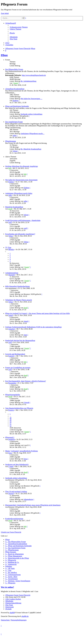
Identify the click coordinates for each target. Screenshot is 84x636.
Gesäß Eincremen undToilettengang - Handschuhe (22, 220)
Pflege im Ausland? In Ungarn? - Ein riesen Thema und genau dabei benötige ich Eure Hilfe (37, 313)
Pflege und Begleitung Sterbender (17, 106)
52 (10, 426)
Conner (10, 466)
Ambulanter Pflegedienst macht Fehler (18, 193)
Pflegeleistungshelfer (12, 395)
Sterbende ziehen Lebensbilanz (31, 114)
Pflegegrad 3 (9, 437)
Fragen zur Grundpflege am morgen (17, 367)
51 (10, 424)
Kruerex (11, 410)
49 (10, 420)
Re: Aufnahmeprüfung (28, 81)
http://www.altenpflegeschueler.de (34, 75)
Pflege (4, 55)
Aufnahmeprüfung (11, 273)
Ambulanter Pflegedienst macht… (33, 133)
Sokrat (15, 151)
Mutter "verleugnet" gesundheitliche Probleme (21, 451)
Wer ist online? (7, 587)
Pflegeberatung (10, 141)
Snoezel (11, 493)
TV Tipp (8, 247)
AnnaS (10, 315)
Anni (25, 335)
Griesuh (26, 402)
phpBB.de (25, 616)
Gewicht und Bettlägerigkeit (15, 354)
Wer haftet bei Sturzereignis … (31, 99)
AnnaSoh (11, 329)
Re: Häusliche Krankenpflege (31, 149)
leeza (10, 453)
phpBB (12, 613)
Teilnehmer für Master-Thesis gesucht (18, 300)
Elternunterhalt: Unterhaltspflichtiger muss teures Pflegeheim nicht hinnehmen (32, 505)
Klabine (15, 101)
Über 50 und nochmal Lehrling (16, 491)
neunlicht (11, 439)
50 (10, 422)
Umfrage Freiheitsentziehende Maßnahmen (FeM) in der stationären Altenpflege (33, 327)
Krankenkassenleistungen (14, 519)
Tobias (10, 236)
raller (14, 135)
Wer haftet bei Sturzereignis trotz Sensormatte (21, 180)
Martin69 (11, 275)
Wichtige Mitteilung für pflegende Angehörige (21, 166)
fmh (9, 168)
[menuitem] (19, 27)
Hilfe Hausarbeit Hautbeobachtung (17, 286)
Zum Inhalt (5, 13)
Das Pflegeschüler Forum (14, 69)
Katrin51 (11, 356)
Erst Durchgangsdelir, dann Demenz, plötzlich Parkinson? (25, 381)
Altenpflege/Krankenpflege (14, 89)
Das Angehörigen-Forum (14, 122)
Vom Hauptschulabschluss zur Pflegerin (19, 408)
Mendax (11, 249)
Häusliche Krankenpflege (14, 207)
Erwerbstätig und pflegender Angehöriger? (20, 234)
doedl (10, 209)
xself (10, 222)
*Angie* (16, 83)
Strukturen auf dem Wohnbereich (16, 464)
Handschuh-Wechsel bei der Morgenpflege (20, 340)
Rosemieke (12, 383)
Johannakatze (28, 499)
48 (10, 418)
